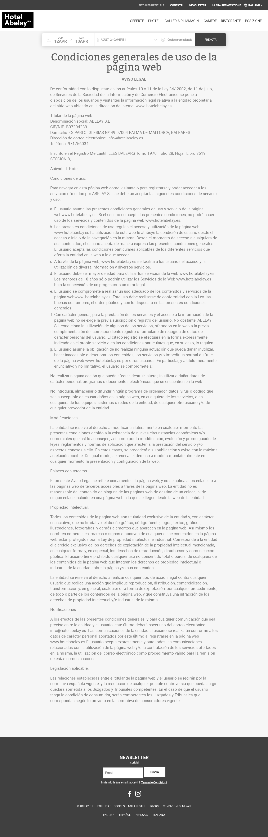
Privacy (154, 806)
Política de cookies (111, 806)
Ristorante (231, 20)
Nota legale (136, 806)
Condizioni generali (177, 806)
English (108, 814)
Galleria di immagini (182, 20)
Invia (154, 772)
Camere (210, 20)
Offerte (137, 20)
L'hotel (154, 20)
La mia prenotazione (226, 5)
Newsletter (197, 5)
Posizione (253, 20)
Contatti (176, 5)
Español (125, 814)
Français (141, 814)
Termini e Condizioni (154, 782)
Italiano (253, 5)
